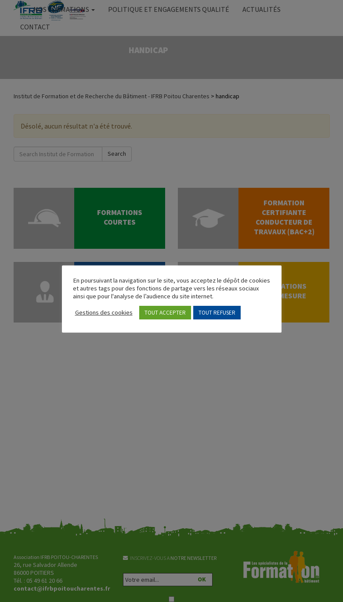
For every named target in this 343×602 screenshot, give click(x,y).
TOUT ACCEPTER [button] (165, 312)
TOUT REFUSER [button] (217, 312)
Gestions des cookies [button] (104, 312)
